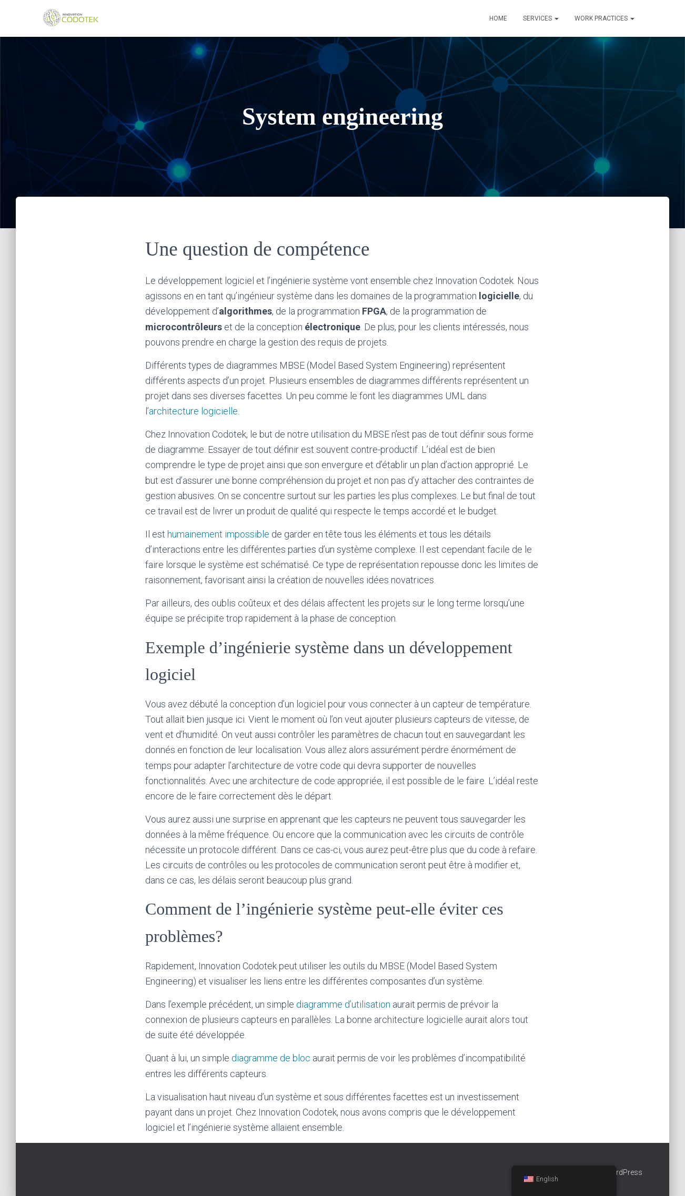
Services (541, 18)
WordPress (623, 1172)
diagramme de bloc (272, 1057)
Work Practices (604, 18)
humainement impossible (218, 534)
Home (498, 18)
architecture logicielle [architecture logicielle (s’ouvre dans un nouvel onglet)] (193, 411)
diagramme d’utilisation (343, 1004)
